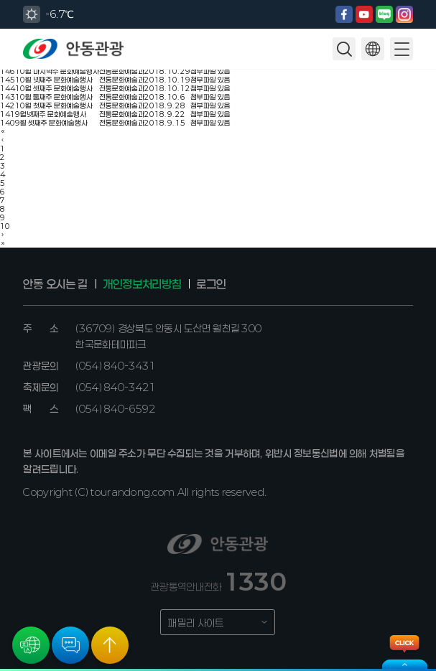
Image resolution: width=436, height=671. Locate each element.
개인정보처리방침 (142, 284)
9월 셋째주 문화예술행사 (51, 122)
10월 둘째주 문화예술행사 (54, 97)
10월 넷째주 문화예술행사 (54, 79)
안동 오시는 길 (55, 284)
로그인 (211, 284)
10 (5, 226)
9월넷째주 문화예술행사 (50, 114)
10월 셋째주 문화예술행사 (54, 88)
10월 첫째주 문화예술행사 (54, 105)
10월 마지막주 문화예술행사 (57, 71)
